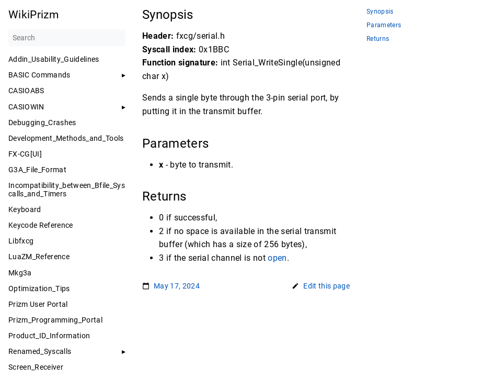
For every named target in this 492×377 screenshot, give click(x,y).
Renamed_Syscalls (39, 351)
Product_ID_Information (49, 335)
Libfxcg (20, 241)
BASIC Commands (39, 75)
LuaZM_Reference (39, 256)
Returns (378, 39)
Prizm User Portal (38, 304)
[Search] (66, 37)
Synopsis (380, 11)
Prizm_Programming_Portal (55, 320)
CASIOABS (26, 90)
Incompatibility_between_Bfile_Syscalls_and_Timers (66, 189)
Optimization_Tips (39, 288)
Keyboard (24, 209)
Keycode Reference (40, 225)
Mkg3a (20, 273)
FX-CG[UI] (25, 154)
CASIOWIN (26, 107)
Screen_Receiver (35, 367)
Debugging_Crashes (42, 122)
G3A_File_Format (37, 169)
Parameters (384, 25)
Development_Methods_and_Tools (66, 138)
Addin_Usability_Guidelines (53, 59)
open (277, 258)
